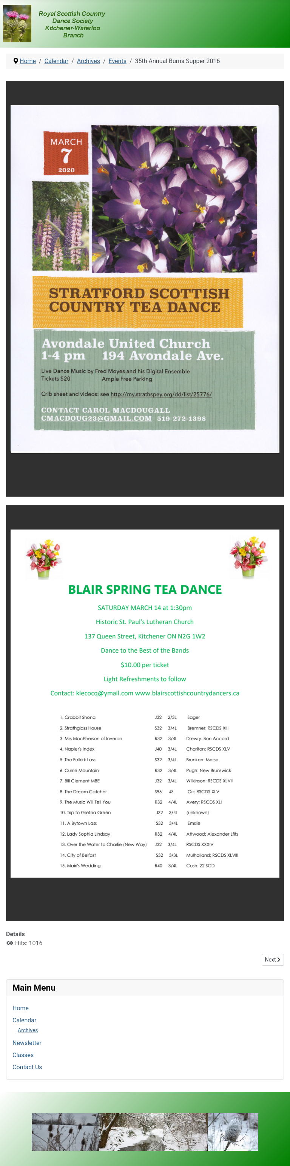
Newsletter (27, 1043)
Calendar (24, 1020)
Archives (28, 1030)
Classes (23, 1055)
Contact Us (27, 1067)
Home (20, 1008)
